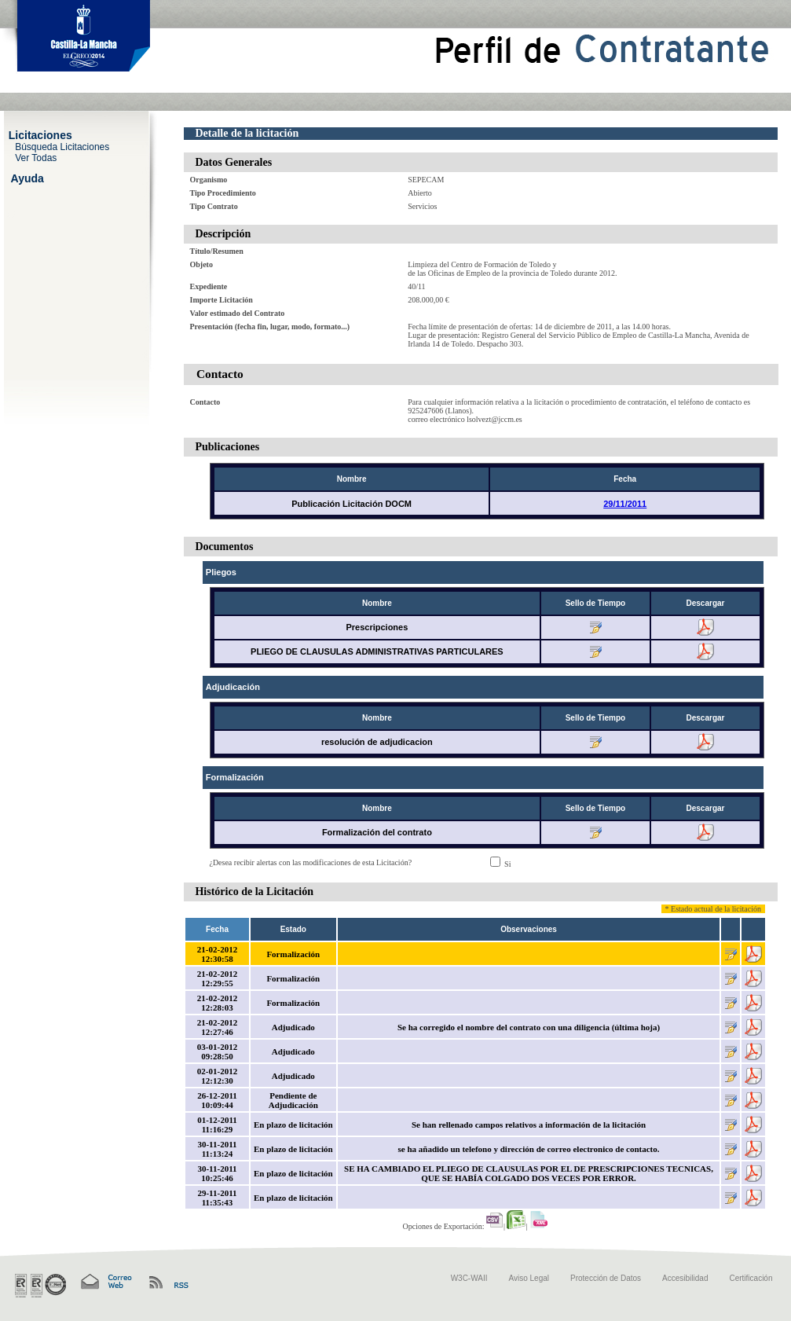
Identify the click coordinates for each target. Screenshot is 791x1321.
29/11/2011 (624, 503)
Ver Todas (36, 157)
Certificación (750, 1278)
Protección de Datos (605, 1278)
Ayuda (27, 177)
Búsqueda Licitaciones (62, 146)
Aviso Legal (529, 1278)
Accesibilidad (685, 1278)
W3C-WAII (469, 1278)
